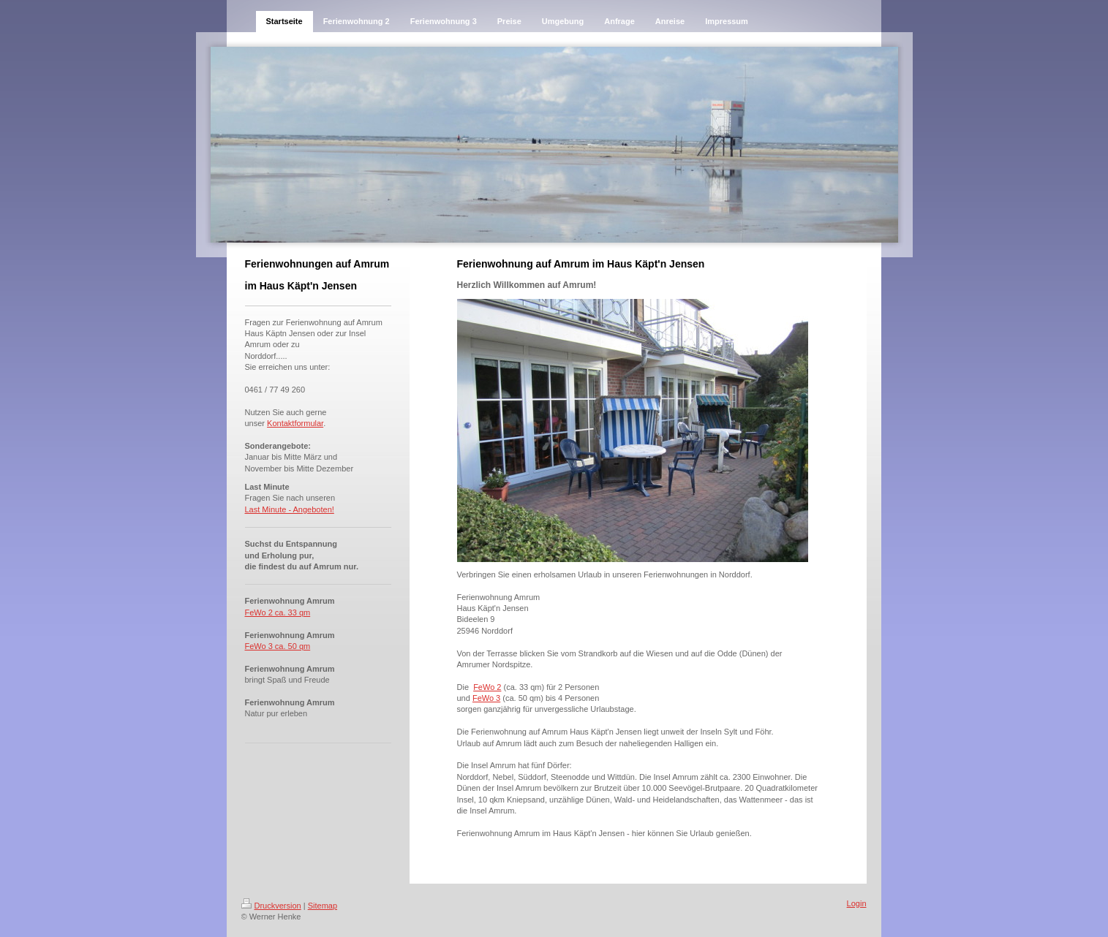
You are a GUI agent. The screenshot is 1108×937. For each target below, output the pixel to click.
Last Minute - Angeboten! (289, 509)
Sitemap (322, 905)
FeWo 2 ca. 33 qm (278, 612)
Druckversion (271, 905)
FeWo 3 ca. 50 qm (278, 646)
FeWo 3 (486, 698)
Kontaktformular (295, 423)
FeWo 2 (487, 687)
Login (857, 903)
